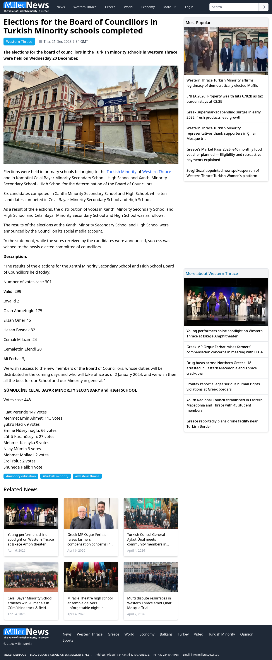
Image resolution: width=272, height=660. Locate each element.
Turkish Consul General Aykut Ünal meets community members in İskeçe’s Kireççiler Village (147, 539)
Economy (148, 7)
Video (198, 634)
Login (189, 7)
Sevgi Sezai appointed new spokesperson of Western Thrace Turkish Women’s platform (222, 173)
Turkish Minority (122, 171)
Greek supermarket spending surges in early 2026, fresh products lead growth (223, 115)
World (128, 7)
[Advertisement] (226, 224)
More (170, 7)
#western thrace (87, 476)
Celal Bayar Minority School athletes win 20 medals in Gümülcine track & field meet (30, 603)
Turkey (183, 634)
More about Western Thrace (212, 273)
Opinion (246, 634)
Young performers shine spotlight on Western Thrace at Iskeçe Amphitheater (31, 539)
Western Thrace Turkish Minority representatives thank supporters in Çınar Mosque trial (221, 133)
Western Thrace (85, 7)
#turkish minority (55, 476)
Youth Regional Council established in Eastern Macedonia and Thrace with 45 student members (224, 405)
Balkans (166, 634)
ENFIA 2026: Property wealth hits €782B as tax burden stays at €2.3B (224, 99)
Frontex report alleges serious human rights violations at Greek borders (223, 387)
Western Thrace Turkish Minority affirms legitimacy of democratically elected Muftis (222, 83)
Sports (68, 640)
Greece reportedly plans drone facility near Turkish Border (222, 424)
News (61, 7)
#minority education (21, 476)
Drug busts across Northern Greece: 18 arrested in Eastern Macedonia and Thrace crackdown (221, 368)
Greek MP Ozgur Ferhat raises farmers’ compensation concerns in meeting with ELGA (89, 539)
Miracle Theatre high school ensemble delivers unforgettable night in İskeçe (90, 603)
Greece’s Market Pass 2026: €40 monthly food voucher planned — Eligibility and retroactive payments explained (224, 154)
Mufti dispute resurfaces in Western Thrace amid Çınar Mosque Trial (149, 603)
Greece (110, 7)
